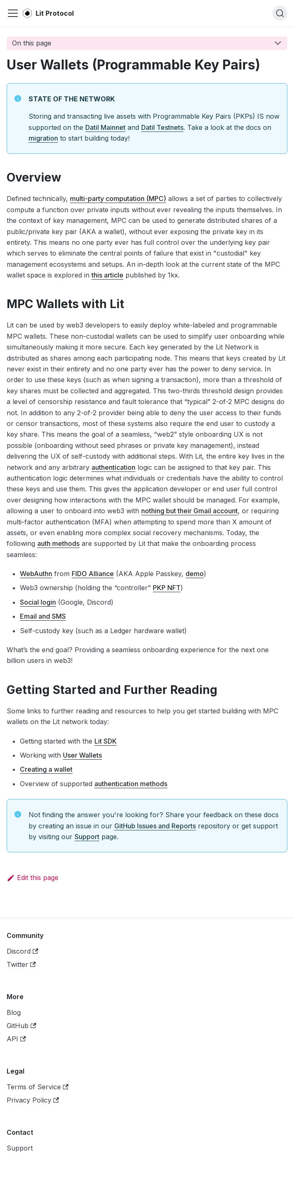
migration (43, 138)
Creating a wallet (46, 769)
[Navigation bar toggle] (13, 13)
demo (195, 573)
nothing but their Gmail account (189, 511)
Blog (14, 1012)
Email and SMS (43, 616)
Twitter (21, 964)
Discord (22, 951)
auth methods (58, 543)
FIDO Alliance (93, 573)
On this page (31, 43)
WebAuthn (36, 573)
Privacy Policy (33, 1100)
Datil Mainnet (105, 127)
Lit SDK (105, 741)
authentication (113, 467)
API (16, 1039)
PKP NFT (167, 588)
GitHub (21, 1025)
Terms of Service (37, 1087)
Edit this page (32, 877)
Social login (38, 602)
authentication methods (130, 784)
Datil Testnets (162, 127)
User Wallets (82, 755)
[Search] (279, 13)
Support (87, 836)
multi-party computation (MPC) (118, 198)
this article (107, 275)
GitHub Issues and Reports (155, 826)
